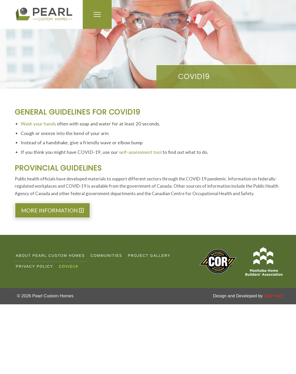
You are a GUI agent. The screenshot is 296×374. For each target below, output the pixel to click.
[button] (97, 14)
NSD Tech (273, 295)
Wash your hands (38, 123)
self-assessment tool (140, 152)
